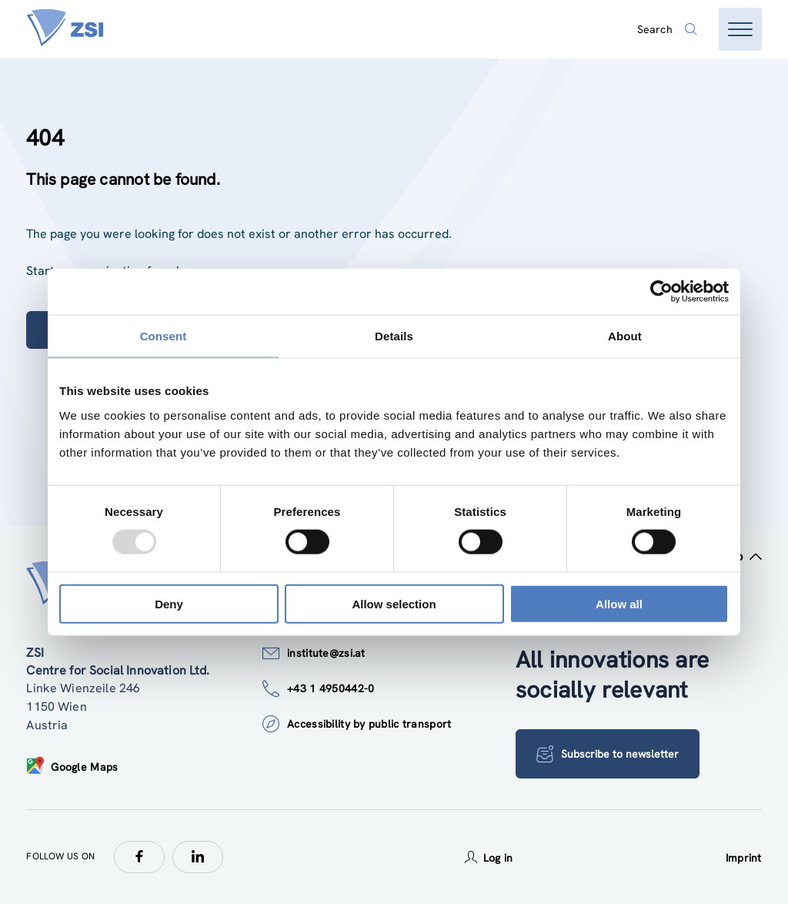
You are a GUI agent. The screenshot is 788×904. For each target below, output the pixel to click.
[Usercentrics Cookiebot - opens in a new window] (661, 291)
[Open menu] (740, 29)
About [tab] (625, 336)
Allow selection (394, 603)
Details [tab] (394, 336)
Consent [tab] (163, 336)
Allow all (619, 603)
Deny (169, 603)
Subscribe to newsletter (607, 753)
